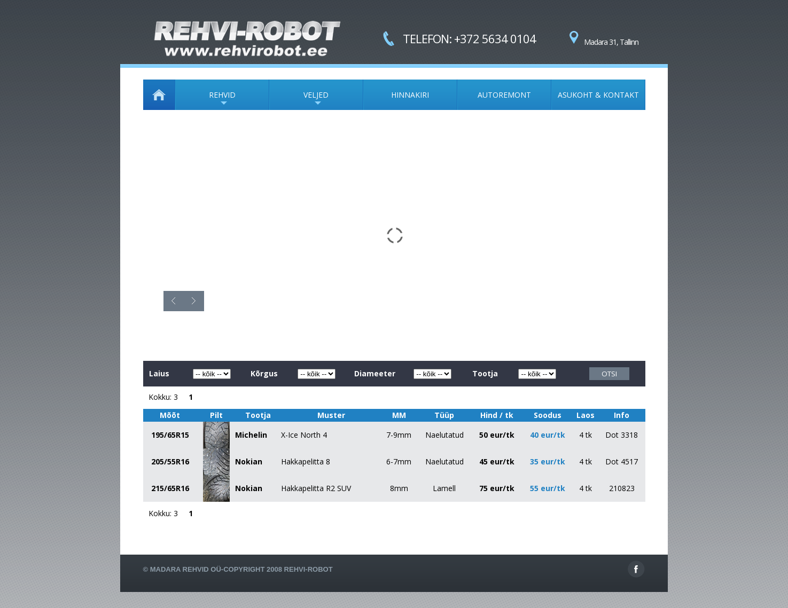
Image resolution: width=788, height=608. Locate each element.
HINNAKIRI (410, 95)
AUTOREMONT (504, 95)
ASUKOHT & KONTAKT (598, 95)
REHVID (205, 100)
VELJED (299, 100)
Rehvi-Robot (308, 569)
